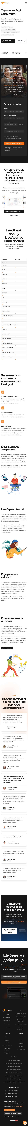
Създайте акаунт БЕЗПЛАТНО (14, 143)
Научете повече (14, 215)
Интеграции (7, 1023)
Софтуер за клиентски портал (14, 1079)
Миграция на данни (21, 1016)
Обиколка (7, 1026)
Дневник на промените (21, 1024)
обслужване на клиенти (17, 190)
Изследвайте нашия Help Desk (14, 211)
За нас (7, 1037)
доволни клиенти (10, 967)
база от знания (10, 460)
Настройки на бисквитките (11, 1116)
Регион (5, 128)
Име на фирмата (8, 122)
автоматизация (17, 717)
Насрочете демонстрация (14, 982)
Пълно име (6, 108)
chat (4, 460)
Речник (21, 1040)
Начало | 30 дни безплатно (6, 41)
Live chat (3, 514)
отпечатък (7, 1053)
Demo (7, 1014)
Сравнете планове (7, 648)
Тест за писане (21, 1049)
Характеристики (7, 1020)
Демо (22, 931)
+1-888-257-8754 (12, 1094)
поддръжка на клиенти (10, 85)
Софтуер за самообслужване (14, 1069)
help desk (12, 78)
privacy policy (19, 1106)
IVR (16, 324)
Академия (20, 1043)
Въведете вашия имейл (10, 115)
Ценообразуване (7, 1017)
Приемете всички (9, 1110)
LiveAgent (14, 19)
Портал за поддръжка (21, 1013)
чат (22, 715)
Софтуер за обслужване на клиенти (14, 1063)
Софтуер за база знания (14, 1060)
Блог (21, 1037)
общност (24, 965)
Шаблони (21, 1046)
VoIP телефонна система (14, 1066)
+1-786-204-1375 (12, 1097)
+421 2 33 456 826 (13, 1091)
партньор (21, 921)
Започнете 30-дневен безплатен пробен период (9, 931)
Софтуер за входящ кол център (14, 1072)
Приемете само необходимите (13, 1113)
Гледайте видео (21, 41)
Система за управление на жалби (14, 1075)
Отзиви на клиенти (7, 1045)
